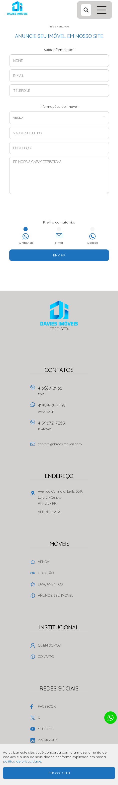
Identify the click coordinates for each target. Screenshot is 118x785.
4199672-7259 (63, 427)
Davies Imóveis (59, 313)
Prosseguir (59, 773)
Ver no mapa (49, 512)
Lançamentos (50, 584)
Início (52, 26)
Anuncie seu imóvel (55, 595)
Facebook (47, 706)
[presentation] (59, 207)
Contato (46, 656)
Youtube (45, 729)
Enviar (59, 255)
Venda (43, 562)
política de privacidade (22, 761)
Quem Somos (49, 645)
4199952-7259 (63, 410)
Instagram (47, 740)
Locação (46, 573)
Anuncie (64, 26)
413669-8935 (63, 392)
